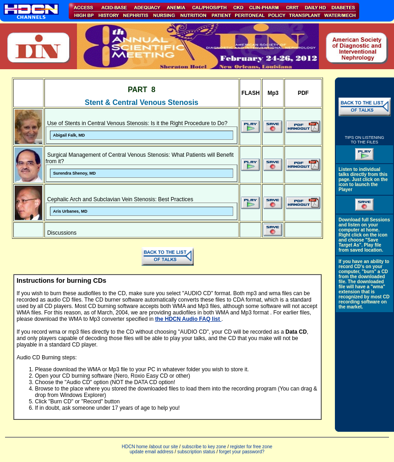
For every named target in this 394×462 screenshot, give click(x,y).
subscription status (197, 451)
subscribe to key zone (203, 446)
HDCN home (135, 446)
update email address (152, 451)
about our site (164, 446)
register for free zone (251, 446)
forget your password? (241, 451)
